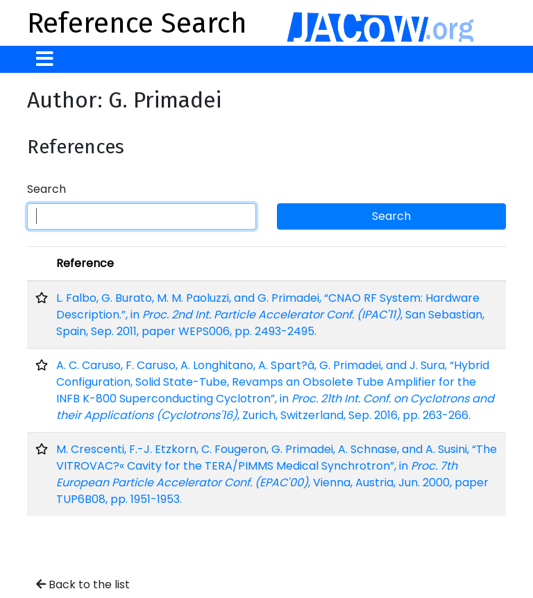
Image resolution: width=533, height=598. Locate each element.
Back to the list (83, 584)
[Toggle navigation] (44, 59)
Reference (85, 263)
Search (46, 189)
